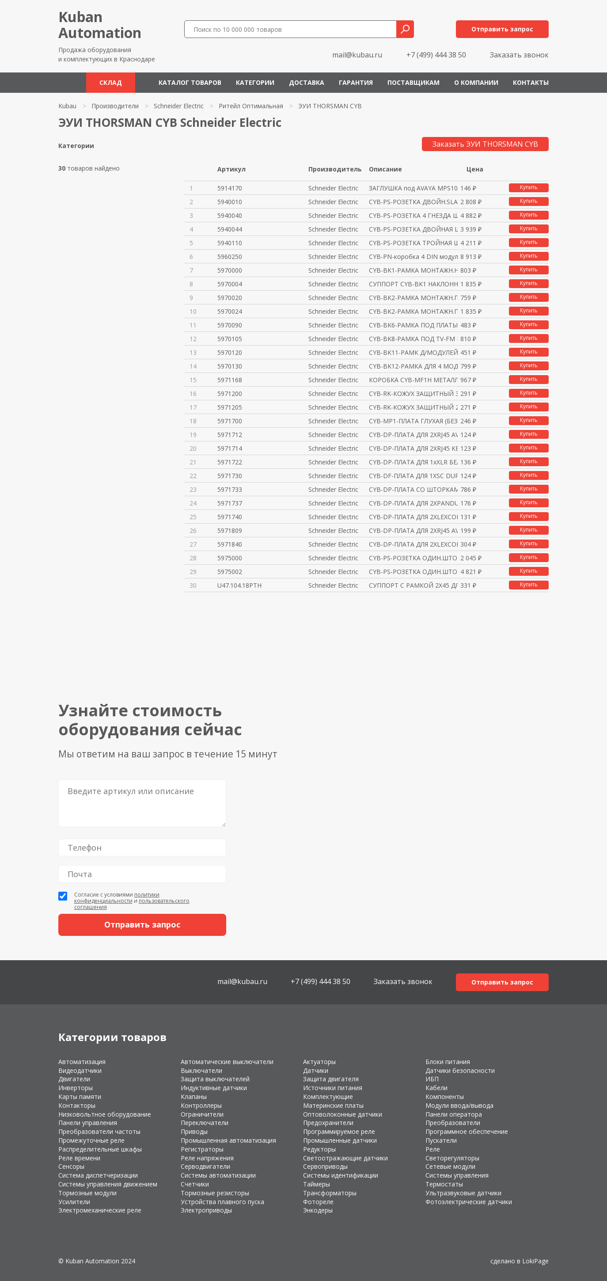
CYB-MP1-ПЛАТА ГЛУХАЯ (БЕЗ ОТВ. (413, 421)
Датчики (315, 1070)
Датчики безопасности (460, 1070)
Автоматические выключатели (227, 1061)
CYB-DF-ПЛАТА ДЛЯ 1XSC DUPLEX (413, 475)
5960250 (229, 256)
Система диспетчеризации (98, 1175)
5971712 (229, 434)
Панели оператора (453, 1114)
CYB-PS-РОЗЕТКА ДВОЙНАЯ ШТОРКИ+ (413, 229)
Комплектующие (328, 1096)
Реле (432, 1149)
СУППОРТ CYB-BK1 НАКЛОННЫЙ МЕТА (413, 284)
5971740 (229, 517)
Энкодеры (318, 1210)
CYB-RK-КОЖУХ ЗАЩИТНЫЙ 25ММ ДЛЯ (413, 407)
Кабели (436, 1087)
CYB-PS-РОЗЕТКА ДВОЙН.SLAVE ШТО (413, 202)
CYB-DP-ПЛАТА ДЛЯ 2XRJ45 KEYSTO (413, 448)
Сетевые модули (450, 1166)
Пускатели (441, 1140)
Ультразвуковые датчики (463, 1193)
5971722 (229, 462)
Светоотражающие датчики (345, 1158)
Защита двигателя (331, 1079)
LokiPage (535, 1261)
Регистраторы (202, 1149)
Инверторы (75, 1087)
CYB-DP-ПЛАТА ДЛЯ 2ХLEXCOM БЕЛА (413, 517)
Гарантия (356, 82)
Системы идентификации (340, 1175)
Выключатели (201, 1070)
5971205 (229, 407)
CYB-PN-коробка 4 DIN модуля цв (413, 256)
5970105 (229, 339)
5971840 (229, 544)
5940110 (229, 243)
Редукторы (319, 1149)
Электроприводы (206, 1210)
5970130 (229, 366)
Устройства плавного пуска (222, 1201)
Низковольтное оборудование (104, 1114)
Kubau (67, 106)
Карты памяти (79, 1096)
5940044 (229, 229)
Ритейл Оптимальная (251, 106)
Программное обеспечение (466, 1131)
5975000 (229, 558)
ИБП (432, 1079)
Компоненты (444, 1096)
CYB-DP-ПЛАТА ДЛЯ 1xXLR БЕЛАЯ (413, 462)
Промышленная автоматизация (228, 1140)
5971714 (229, 448)
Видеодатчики (80, 1070)
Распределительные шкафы (100, 1149)
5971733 (229, 489)
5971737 (229, 503)
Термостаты (444, 1184)
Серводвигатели (205, 1166)
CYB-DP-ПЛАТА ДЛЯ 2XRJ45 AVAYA (413, 434)
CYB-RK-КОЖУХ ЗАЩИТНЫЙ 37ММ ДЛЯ (413, 393)
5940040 (229, 215)
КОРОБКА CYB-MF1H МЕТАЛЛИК (413, 380)
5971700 (229, 421)
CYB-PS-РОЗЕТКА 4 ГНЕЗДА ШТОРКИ (413, 215)
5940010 (229, 202)
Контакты (531, 82)
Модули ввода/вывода (459, 1105)
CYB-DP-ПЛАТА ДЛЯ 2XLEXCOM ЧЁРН (413, 544)
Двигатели (74, 1079)
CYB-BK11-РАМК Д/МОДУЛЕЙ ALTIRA (413, 352)
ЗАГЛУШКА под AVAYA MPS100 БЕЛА (413, 188)
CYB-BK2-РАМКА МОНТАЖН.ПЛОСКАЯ (413, 297)
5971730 (229, 475)
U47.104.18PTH (239, 585)
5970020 (229, 297)
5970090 (229, 325)
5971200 (229, 393)
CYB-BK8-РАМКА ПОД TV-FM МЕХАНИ (413, 339)
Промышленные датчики (340, 1140)
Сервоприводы (325, 1166)
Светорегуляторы (452, 1158)
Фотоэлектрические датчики (468, 1201)
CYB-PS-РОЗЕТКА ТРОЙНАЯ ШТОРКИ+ (413, 243)
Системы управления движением (107, 1184)
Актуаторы (319, 1061)
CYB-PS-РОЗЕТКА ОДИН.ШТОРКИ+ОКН (413, 558)
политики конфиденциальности (116, 898)
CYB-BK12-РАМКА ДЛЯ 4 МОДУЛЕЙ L (413, 366)
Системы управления (457, 1175)
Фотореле (318, 1201)
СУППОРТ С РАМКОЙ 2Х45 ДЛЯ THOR (413, 585)
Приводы (194, 1131)
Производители (115, 106)
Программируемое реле (339, 1131)
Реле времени (79, 1158)
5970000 (229, 270)
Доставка (306, 82)
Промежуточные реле (91, 1140)
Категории (255, 82)
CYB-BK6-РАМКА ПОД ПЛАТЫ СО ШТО (413, 325)
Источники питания (332, 1087)
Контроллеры (201, 1105)
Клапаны (194, 1096)
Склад (110, 82)
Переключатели (204, 1122)
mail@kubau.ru (357, 55)
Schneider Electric (179, 106)
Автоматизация (82, 1061)
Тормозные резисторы (215, 1193)
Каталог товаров (190, 82)
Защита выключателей (215, 1079)
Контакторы (76, 1105)
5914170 (229, 188)
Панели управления (87, 1122)
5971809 (229, 530)
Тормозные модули (87, 1193)
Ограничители (202, 1114)
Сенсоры (71, 1166)
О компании (476, 82)
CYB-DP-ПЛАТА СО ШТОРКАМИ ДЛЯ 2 (413, 489)
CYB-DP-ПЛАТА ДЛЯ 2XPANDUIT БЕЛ (413, 503)
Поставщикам (413, 82)
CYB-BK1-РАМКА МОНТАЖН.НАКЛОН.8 (413, 270)
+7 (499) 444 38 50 (436, 55)
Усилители (74, 1201)
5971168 (229, 380)
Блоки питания (447, 1061)
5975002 (229, 571)
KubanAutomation (99, 24)
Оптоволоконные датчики (342, 1114)
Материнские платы (333, 1105)
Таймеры (316, 1184)
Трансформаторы (330, 1193)
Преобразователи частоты (99, 1131)
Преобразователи (452, 1122)
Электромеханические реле (99, 1210)
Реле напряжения (207, 1158)
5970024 (229, 311)
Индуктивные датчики (214, 1087)
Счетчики (195, 1184)
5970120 (229, 352)
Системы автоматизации (218, 1175)
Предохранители (328, 1122)
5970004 (229, 284)
